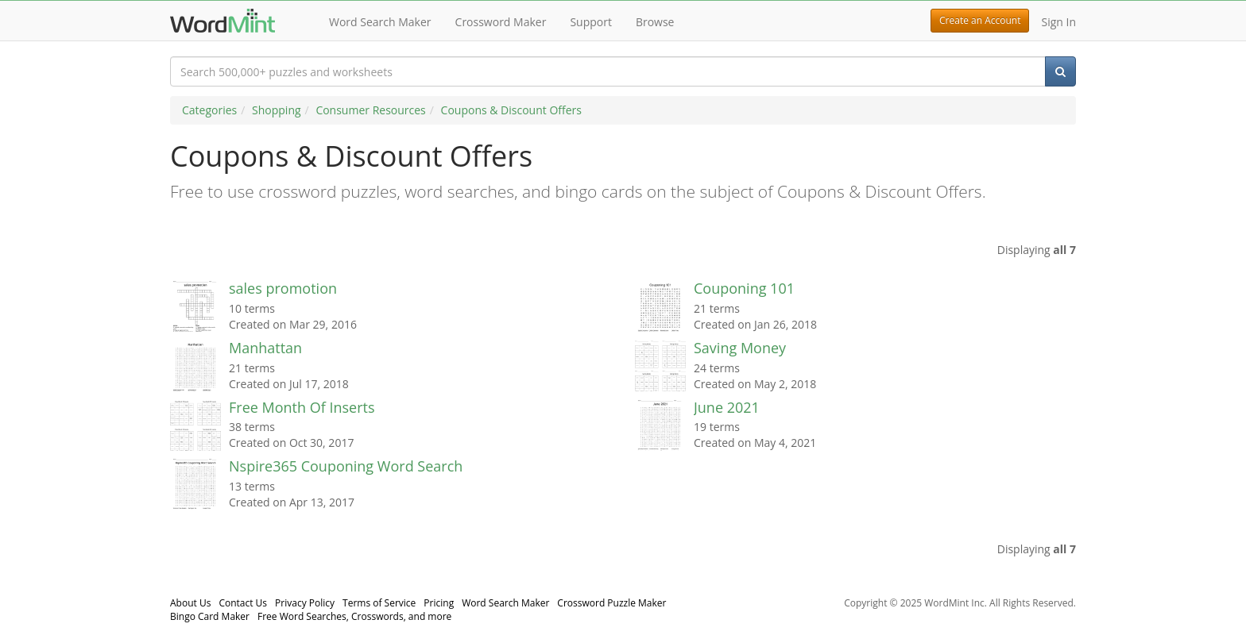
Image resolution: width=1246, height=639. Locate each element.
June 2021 (727, 407)
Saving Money (740, 347)
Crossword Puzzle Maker (611, 603)
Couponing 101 (744, 288)
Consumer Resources (370, 109)
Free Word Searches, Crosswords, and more (354, 616)
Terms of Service (379, 603)
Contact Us (243, 603)
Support (591, 21)
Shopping (276, 109)
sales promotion (283, 288)
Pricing (439, 603)
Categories (209, 109)
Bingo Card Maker (210, 616)
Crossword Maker (501, 21)
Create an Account (979, 20)
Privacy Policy (305, 603)
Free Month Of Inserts (302, 407)
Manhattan (265, 347)
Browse (655, 21)
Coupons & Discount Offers (511, 109)
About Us (190, 603)
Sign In (1058, 21)
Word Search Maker (380, 21)
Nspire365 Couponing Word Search (345, 465)
